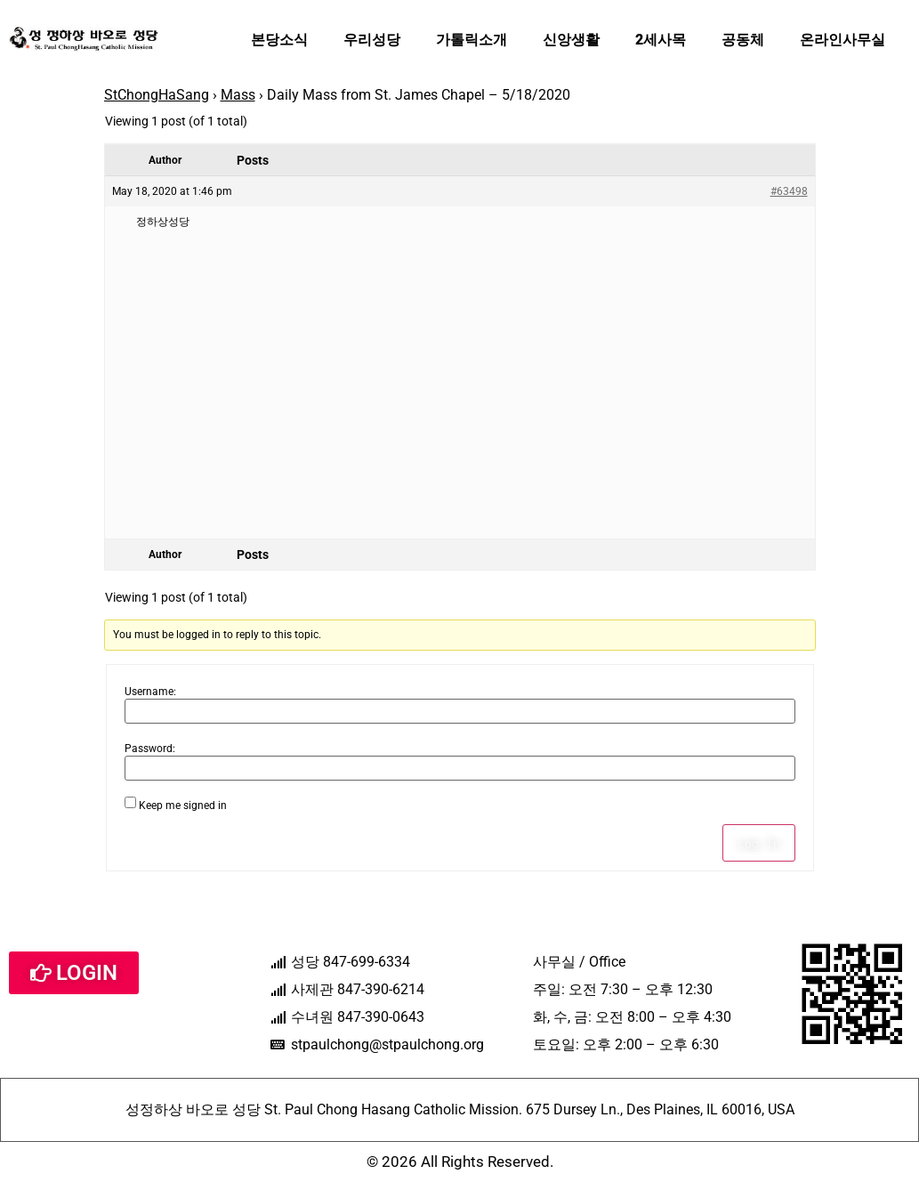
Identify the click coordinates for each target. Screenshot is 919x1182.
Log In (759, 843)
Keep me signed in (183, 805)
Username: (150, 691)
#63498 (789, 191)
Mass (238, 94)
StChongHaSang (156, 94)
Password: (150, 748)
